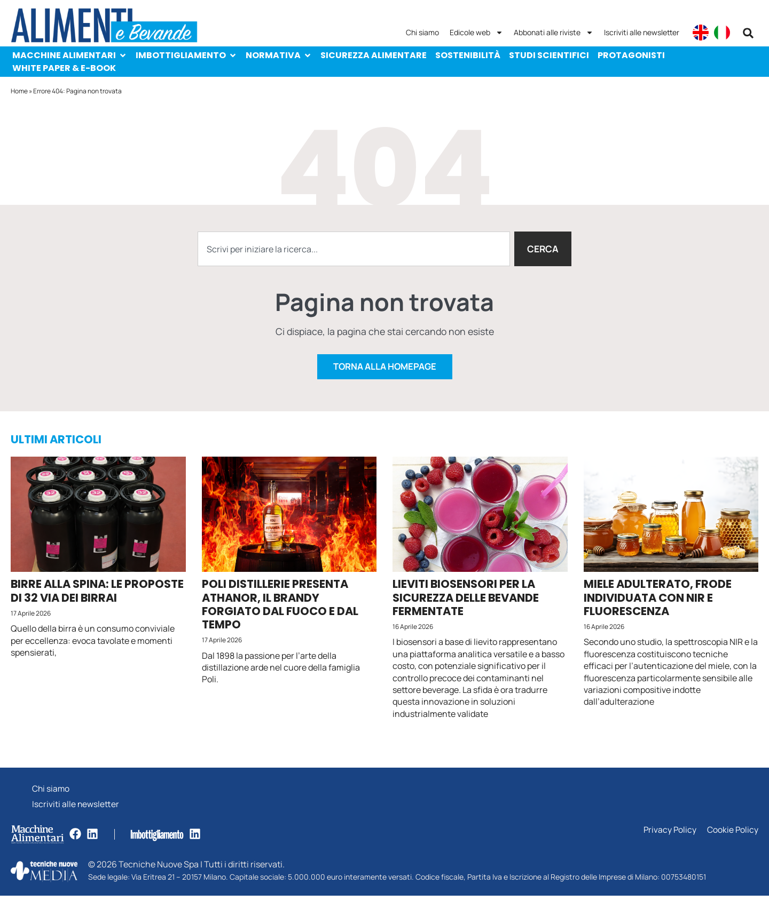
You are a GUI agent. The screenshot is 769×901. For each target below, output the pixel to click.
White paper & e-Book (64, 68)
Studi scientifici (549, 55)
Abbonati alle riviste (553, 33)
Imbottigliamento (186, 55)
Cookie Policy (732, 836)
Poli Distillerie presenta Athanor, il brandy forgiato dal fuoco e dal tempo (280, 608)
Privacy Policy (669, 836)
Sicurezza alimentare (373, 55)
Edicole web (476, 33)
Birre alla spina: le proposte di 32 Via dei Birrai (97, 594)
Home (19, 90)
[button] (748, 33)
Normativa (279, 55)
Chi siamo (422, 32)
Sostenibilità (467, 55)
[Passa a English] (701, 33)
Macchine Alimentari (69, 55)
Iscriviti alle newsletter (641, 32)
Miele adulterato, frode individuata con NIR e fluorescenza (658, 601)
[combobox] (353, 249)
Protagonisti (631, 55)
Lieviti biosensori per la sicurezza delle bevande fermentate (466, 601)
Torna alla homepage (384, 370)
